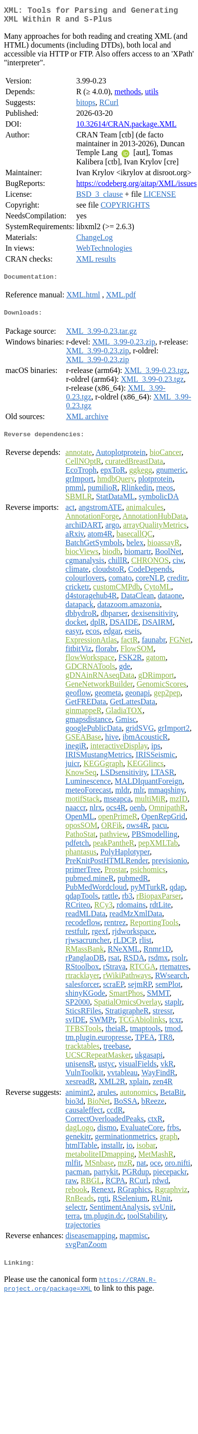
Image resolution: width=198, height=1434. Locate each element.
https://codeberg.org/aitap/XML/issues (136, 187)
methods (128, 95)
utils (152, 95)
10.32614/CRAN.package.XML (126, 128)
